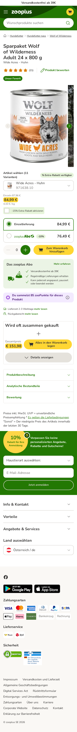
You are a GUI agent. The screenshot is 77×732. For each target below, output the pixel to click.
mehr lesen (40, 309)
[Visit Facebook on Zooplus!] (5, 577)
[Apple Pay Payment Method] (8, 617)
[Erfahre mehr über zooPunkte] (67, 297)
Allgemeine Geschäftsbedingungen (25, 685)
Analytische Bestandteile (38, 386)
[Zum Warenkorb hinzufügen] (53, 250)
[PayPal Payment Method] (54, 609)
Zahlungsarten (12, 702)
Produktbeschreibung (38, 375)
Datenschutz (40, 708)
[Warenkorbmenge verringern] (8, 250)
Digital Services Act (15, 691)
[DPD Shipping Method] (20, 635)
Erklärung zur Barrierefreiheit (21, 714)
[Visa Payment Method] (8, 609)
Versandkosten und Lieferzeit (41, 679)
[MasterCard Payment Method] (20, 609)
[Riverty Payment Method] (31, 617)
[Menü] (6, 12)
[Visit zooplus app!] (17, 592)
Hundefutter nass (36, 35)
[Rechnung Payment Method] (63, 616)
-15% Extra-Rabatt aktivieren (27, 210)
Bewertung (38, 397)
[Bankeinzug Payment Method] (46, 616)
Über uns (32, 702)
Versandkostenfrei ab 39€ (38, 3)
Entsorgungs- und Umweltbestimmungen (30, 697)
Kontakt (58, 708)
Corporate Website (15, 708)
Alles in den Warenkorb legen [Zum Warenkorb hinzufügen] (50, 344)
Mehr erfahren (62, 264)
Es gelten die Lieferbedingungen (48, 417)
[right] (69, 126)
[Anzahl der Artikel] (17, 250)
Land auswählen (17, 540)
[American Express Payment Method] (31, 609)
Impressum (10, 679)
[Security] (12, 654)
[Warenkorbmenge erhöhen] (25, 250)
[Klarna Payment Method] (20, 617)
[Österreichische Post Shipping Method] (8, 635)
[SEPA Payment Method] (66, 609)
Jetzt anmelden (39, 485)
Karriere (48, 702)
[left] (7, 126)
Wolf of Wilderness (60, 35)
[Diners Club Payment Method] (43, 609)
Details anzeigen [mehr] (38, 357)
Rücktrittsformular (44, 691)
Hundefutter (16, 35)
